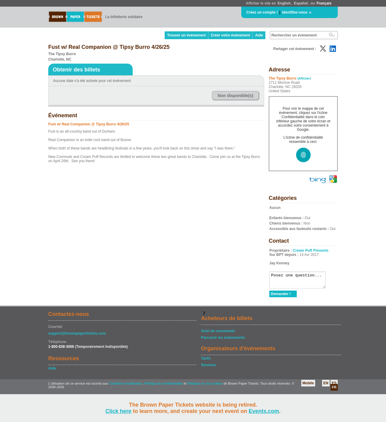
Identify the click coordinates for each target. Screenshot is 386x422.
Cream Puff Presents (310, 250)
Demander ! (281, 296)
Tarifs (205, 361)
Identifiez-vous (294, 12)
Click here (118, 411)
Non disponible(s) (235, 95)
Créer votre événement (230, 35)
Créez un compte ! (262, 12)
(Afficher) (304, 78)
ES (334, 386)
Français (324, 3)
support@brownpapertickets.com (77, 336)
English (283, 3)
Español (301, 3)
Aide (259, 35)
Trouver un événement (186, 35)
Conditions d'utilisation (125, 386)
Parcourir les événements (223, 340)
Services (208, 368)
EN (325, 386)
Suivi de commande (218, 334)
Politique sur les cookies (205, 386)
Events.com (264, 411)
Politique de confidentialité (163, 386)
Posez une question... (300, 281)
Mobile (308, 386)
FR (334, 390)
